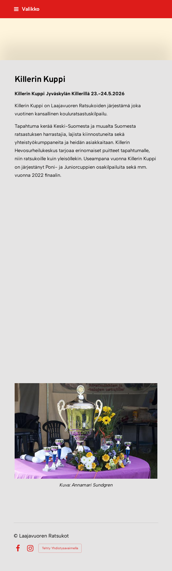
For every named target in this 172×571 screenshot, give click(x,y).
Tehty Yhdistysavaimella (60, 548)
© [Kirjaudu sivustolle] (16, 536)
